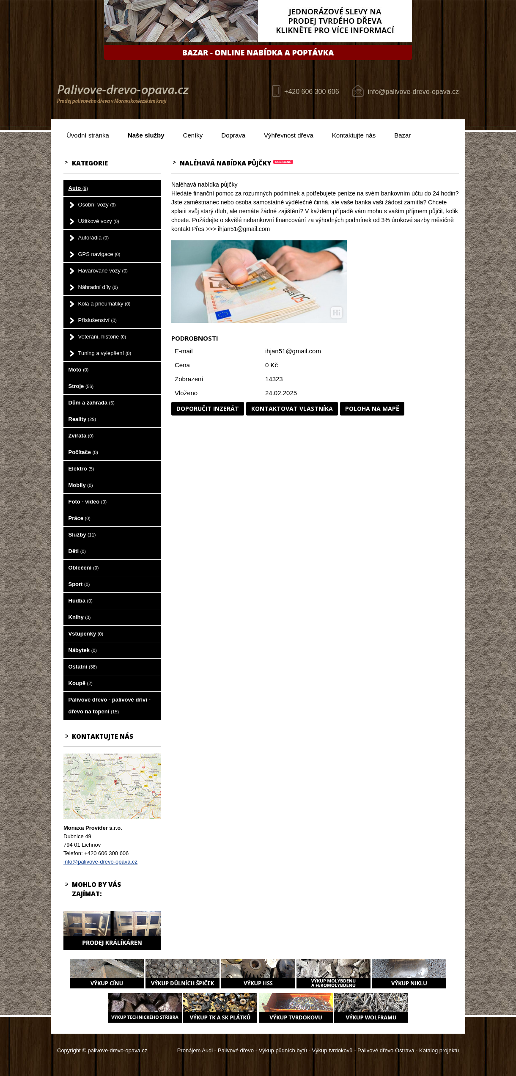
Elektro (81, 468)
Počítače (83, 452)
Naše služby (146, 135)
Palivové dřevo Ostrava (385, 1050)
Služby (82, 534)
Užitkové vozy (98, 221)
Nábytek (83, 650)
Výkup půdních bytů (283, 1050)
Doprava (233, 135)
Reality (82, 419)
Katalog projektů (439, 1050)
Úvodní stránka (87, 135)
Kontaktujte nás (354, 135)
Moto (79, 369)
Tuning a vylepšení (105, 353)
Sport (79, 584)
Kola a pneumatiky (104, 303)
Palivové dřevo (236, 1050)
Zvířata (81, 435)
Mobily (81, 485)
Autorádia (93, 237)
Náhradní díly (98, 287)
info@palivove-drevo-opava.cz (413, 91)
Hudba (81, 600)
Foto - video (88, 501)
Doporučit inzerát (207, 409)
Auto (78, 188)
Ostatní (83, 666)
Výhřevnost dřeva (288, 135)
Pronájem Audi (195, 1050)
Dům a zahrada (92, 402)
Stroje (81, 386)
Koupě (81, 683)
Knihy (80, 617)
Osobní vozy (97, 204)
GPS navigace (99, 254)
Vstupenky (86, 633)
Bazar (402, 135)
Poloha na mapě (372, 409)
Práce (80, 518)
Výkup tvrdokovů (332, 1050)
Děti (77, 551)
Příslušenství (97, 320)
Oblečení (84, 567)
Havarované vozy (103, 270)
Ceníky (193, 135)
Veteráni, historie (102, 336)
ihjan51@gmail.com (293, 351)
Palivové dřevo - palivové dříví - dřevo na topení (110, 705)
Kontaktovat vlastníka (292, 409)
